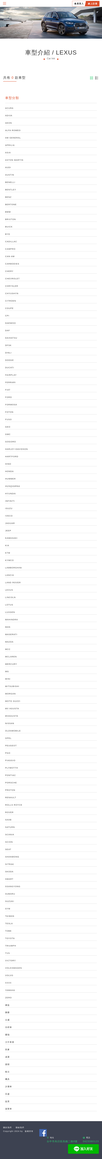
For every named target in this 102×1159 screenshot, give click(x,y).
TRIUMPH (10, 946)
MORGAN (10, 694)
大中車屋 (9, 1042)
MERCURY (11, 664)
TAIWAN (9, 916)
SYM (7, 909)
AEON (8, 123)
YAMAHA (10, 990)
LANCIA (9, 575)
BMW (8, 212)
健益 (7, 1005)
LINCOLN (10, 597)
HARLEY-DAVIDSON (16, 449)
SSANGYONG (12, 886)
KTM (7, 553)
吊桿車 (8, 1027)
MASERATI (11, 634)
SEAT (8, 849)
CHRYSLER (11, 286)
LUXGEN (10, 612)
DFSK (8, 345)
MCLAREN (11, 656)
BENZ (8, 197)
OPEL (8, 738)
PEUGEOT (11, 745)
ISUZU (8, 508)
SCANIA (9, 834)
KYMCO (9, 560)
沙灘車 (8, 1086)
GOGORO (10, 442)
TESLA (9, 923)
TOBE (8, 931)
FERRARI (10, 382)
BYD (7, 234)
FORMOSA (11, 404)
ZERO (8, 997)
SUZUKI (9, 901)
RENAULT (10, 797)
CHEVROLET (12, 278)
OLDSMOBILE (13, 731)
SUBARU (10, 894)
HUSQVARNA (12, 486)
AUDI (8, 167)
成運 (7, 1057)
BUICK (9, 227)
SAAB (8, 820)
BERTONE (11, 204)
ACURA (9, 108)
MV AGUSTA (12, 708)
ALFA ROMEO (13, 130)
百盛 (7, 1094)
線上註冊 (92, 4)
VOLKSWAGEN (13, 968)
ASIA (8, 152)
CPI (7, 316)
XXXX (8, 983)
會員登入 (79, 4)
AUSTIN (9, 175)
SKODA (9, 871)
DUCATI (9, 367)
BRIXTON (10, 219)
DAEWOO (10, 323)
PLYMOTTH (11, 768)
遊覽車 (8, 1109)
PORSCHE (11, 782)
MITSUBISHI (12, 686)
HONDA (9, 471)
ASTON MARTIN (14, 160)
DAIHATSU (11, 338)
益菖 (7, 1101)
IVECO (9, 516)
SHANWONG (12, 857)
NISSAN (9, 723)
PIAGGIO (10, 760)
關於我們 (7, 1127)
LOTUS (9, 605)
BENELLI (10, 182)
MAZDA (9, 642)
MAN (7, 627)
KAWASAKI (11, 538)
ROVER (9, 812)
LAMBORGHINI (13, 568)
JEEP (8, 530)
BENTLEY (10, 189)
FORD (8, 397)
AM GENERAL (13, 138)
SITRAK (9, 864)
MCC (7, 649)
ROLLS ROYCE (13, 805)
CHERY (9, 271)
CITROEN (10, 301)
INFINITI (10, 501)
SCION (9, 842)
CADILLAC (11, 241)
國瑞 (7, 1035)
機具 (7, 1079)
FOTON (9, 412)
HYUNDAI (10, 493)
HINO (8, 464)
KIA (7, 545)
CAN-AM (10, 256)
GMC (8, 434)
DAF (7, 330)
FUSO (8, 419)
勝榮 (7, 1012)
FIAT (7, 390)
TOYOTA (10, 938)
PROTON (10, 790)
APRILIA (10, 145)
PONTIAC (10, 775)
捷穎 (7, 1064)
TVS (7, 953)
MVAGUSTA (11, 716)
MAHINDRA (11, 619)
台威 (7, 1020)
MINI (7, 679)
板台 (7, 1072)
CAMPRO (10, 249)
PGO (7, 753)
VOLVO (9, 975)
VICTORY (10, 960)
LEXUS (9, 590)
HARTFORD (11, 456)
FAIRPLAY (11, 375)
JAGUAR (10, 523)
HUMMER (10, 479)
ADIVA (8, 115)
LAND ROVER (13, 582)
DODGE (9, 360)
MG (7, 671)
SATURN (10, 827)
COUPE (9, 308)
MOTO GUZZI (12, 701)
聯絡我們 (20, 1127)
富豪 (7, 1049)
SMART (9, 879)
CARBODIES (12, 264)
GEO (7, 427)
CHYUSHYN (11, 293)
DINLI (8, 353)
